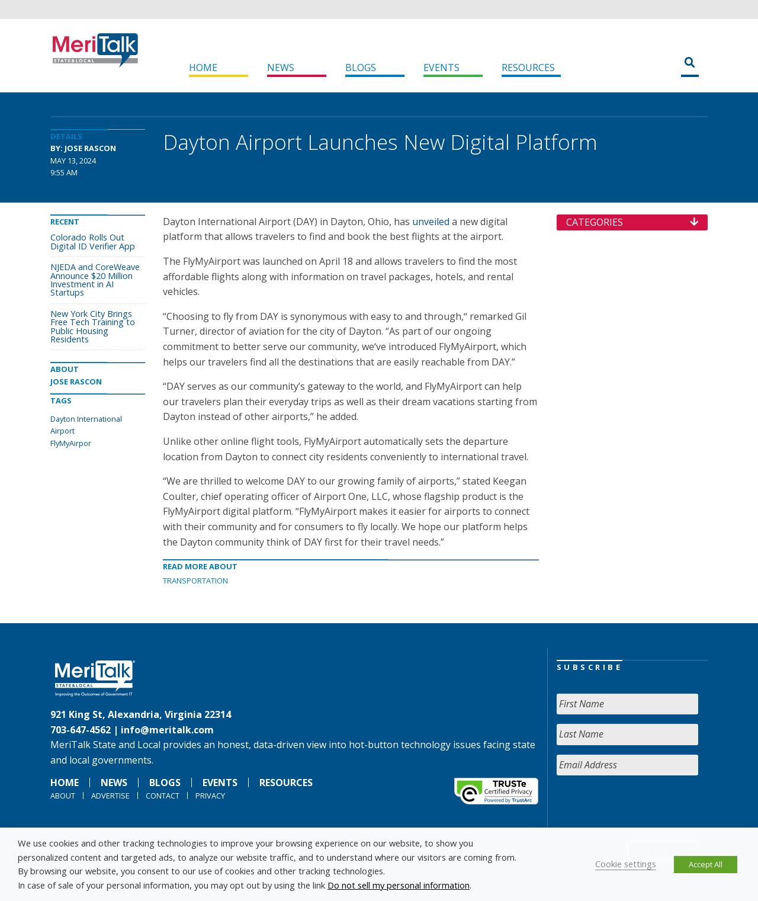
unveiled (430, 221)
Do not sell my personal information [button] (398, 885)
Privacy (210, 795)
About (62, 795)
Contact (162, 795)
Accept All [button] (705, 864)
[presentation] (647, 808)
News (280, 67)
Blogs (360, 67)
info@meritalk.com (167, 729)
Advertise (110, 795)
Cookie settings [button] (625, 864)
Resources (528, 67)
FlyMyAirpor (70, 443)
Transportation (195, 580)
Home (203, 67)
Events (441, 67)
